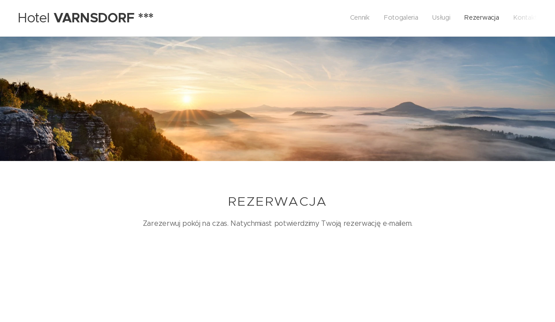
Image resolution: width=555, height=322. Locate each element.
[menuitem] (482, 18)
